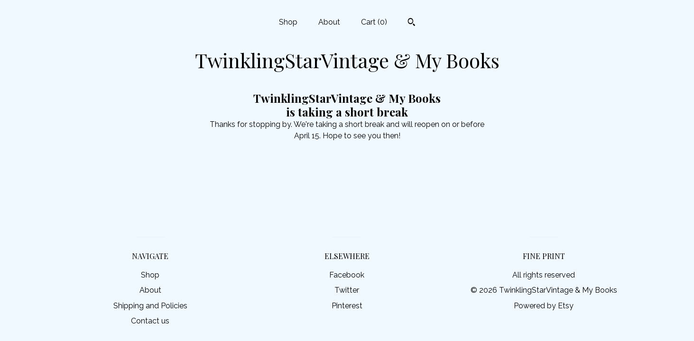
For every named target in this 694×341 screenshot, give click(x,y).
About (329, 22)
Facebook (346, 274)
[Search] (411, 23)
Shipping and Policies (150, 305)
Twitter (346, 290)
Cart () (374, 22)
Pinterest (347, 305)
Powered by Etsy (544, 305)
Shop (288, 22)
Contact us (150, 320)
